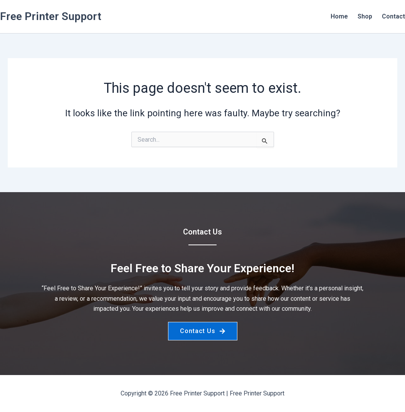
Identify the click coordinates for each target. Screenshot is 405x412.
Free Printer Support (50, 16)
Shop (365, 16)
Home (339, 16)
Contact (393, 16)
